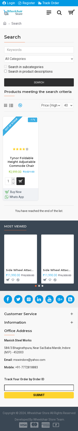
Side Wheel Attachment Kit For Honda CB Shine (20, 270)
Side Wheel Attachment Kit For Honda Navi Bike (57, 270)
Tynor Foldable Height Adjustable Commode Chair (21, 161)
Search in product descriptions (28, 72)
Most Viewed (15, 226)
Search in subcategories (23, 67)
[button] (36, 286)
